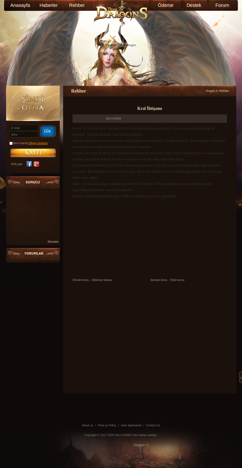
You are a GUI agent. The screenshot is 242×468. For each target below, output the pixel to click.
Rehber (77, 5)
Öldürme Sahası (102, 280)
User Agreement (131, 425)
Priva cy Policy (107, 425)
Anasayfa (20, 5)
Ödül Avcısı (177, 280)
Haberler (48, 5)
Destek (193, 5)
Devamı (53, 241)
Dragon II (211, 91)
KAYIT (33, 152)
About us (87, 425)
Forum (222, 5)
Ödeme (165, 5)
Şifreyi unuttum (38, 143)
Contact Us (153, 425)
